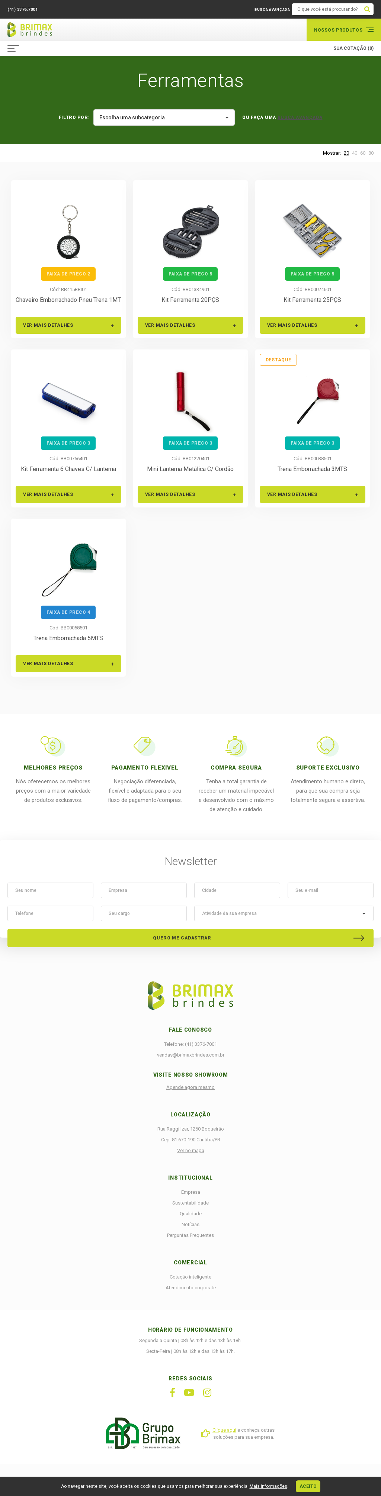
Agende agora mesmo (190, 1087)
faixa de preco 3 (68, 443)
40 (354, 153)
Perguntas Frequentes (190, 1235)
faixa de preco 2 (68, 274)
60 (362, 153)
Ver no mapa (190, 1150)
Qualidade (191, 1213)
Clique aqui (224, 1430)
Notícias (190, 1224)
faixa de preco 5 (190, 274)
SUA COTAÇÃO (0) (353, 48)
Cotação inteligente (190, 1277)
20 (346, 153)
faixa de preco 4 (68, 612)
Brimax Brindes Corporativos (29, 30)
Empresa (190, 1192)
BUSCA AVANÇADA (272, 10)
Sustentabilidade (190, 1203)
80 (371, 153)
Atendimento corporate (191, 1287)
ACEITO (308, 1486)
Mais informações (268, 1486)
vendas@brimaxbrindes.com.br (190, 1055)
